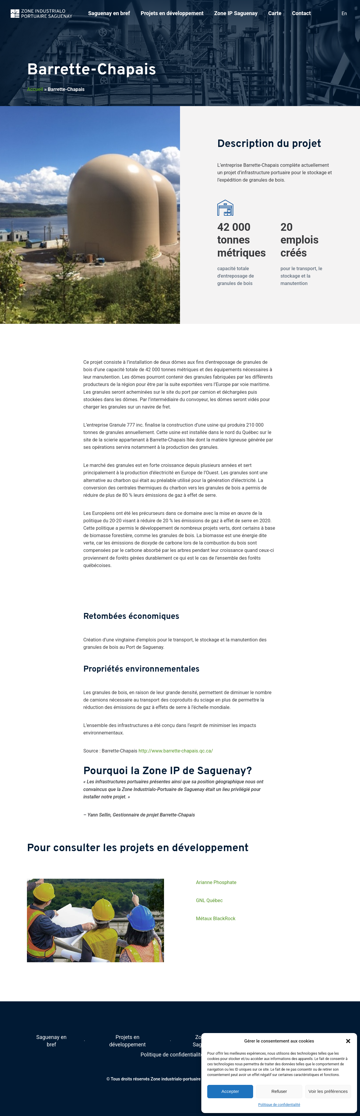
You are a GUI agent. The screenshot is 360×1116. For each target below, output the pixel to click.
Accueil (35, 89)
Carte (274, 13)
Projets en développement (172, 13)
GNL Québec (209, 900)
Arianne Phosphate (216, 882)
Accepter (230, 1091)
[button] (348, 1041)
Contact (301, 13)
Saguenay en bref (109, 13)
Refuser (279, 1091)
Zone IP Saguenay (236, 13)
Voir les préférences (328, 1091)
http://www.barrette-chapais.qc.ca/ (176, 751)
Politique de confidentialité (279, 1105)
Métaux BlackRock (215, 918)
